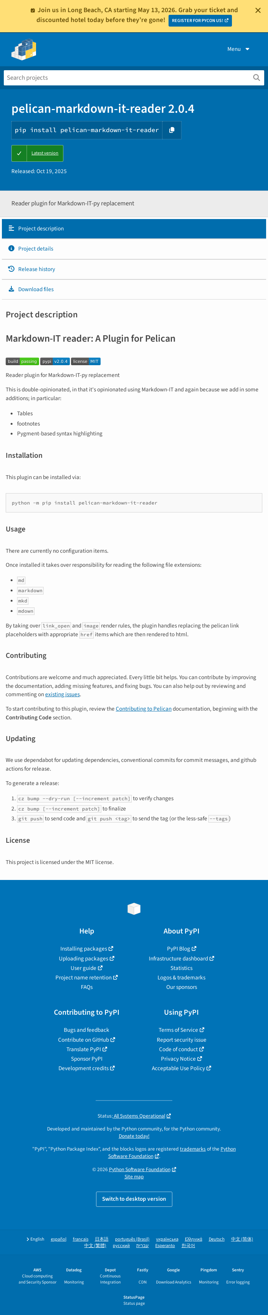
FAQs (87, 987)
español (58, 1239)
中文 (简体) (242, 1239)
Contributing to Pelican (144, 709)
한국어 (188, 1245)
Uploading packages (83, 958)
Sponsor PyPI (86, 1059)
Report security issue (182, 1040)
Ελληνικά (193, 1239)
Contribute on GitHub (83, 1040)
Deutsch (217, 1239)
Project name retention (83, 977)
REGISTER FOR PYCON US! (197, 20)
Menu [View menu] (239, 49)
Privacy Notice (178, 1059)
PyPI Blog (178, 948)
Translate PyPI (83, 1049)
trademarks (193, 1149)
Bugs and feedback (86, 1030)
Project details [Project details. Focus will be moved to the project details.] (30, 248)
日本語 (102, 1239)
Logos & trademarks (181, 977)
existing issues (62, 694)
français (80, 1239)
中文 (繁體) (95, 1245)
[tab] (134, 229)
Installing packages (83, 948)
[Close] (258, 10)
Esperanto (165, 1245)
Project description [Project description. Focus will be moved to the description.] (36, 228)
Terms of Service (178, 1030)
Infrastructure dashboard (178, 958)
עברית (142, 1245)
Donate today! (134, 1136)
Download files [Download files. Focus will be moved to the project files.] (31, 289)
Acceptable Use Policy (178, 1068)
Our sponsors (181, 987)
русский (121, 1245)
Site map (134, 1176)
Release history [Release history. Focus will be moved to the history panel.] (31, 269)
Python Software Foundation (139, 1169)
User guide (83, 968)
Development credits (83, 1068)
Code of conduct (178, 1049)
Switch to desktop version (134, 1199)
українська (167, 1239)
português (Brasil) (132, 1239)
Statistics (181, 968)
